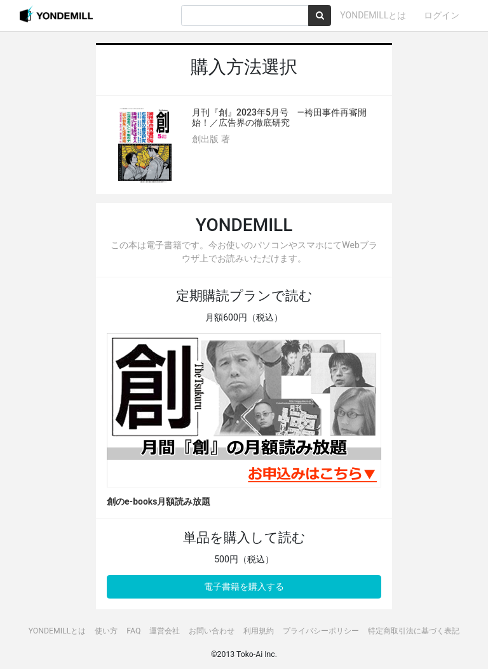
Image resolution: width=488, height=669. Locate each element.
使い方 (106, 630)
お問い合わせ (211, 630)
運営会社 (164, 630)
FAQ (133, 630)
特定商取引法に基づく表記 (413, 630)
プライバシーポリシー (321, 630)
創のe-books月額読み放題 (158, 501)
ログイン (441, 15)
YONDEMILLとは (373, 15)
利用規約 (258, 630)
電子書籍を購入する (244, 586)
